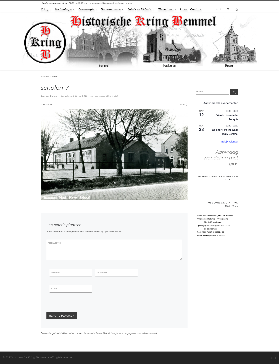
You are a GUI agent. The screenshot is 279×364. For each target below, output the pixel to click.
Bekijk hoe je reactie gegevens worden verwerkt (131, 333)
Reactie (55, 243)
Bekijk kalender (229, 141)
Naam (55, 272)
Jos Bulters (51, 96)
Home (44, 76)
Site (54, 288)
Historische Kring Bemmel (29, 357)
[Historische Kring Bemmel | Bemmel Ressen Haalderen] (139, 41)
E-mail (102, 272)
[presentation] (73, 302)
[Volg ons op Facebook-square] (220, 9)
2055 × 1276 (112, 96)
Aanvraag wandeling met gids (221, 157)
